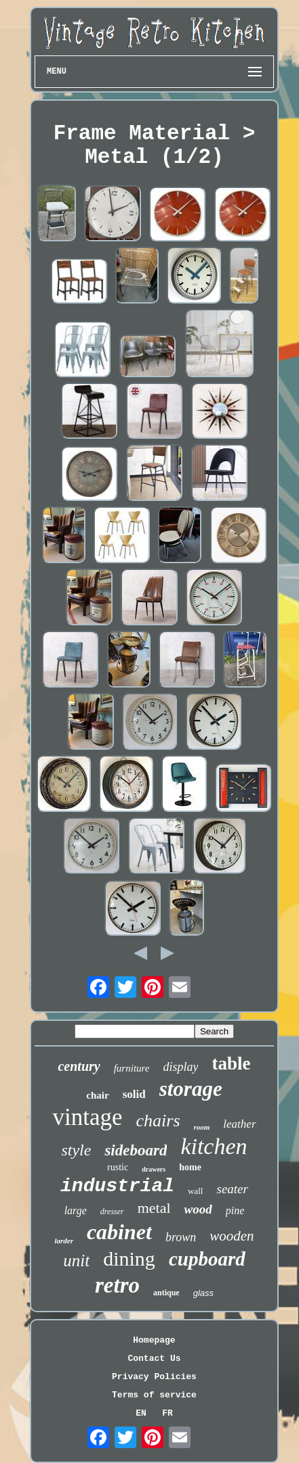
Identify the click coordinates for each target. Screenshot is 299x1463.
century (79, 1066)
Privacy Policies (154, 1377)
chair (97, 1095)
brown (180, 1237)
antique (166, 1292)
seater (231, 1189)
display (180, 1067)
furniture (132, 1068)
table (231, 1063)
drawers (153, 1169)
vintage (87, 1117)
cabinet (119, 1232)
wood (198, 1209)
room (202, 1127)
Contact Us (153, 1358)
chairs (158, 1120)
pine (235, 1210)
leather (239, 1124)
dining (129, 1258)
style (76, 1150)
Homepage (154, 1340)
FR (167, 1413)
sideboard (135, 1150)
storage (190, 1089)
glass (203, 1293)
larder (63, 1241)
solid (134, 1094)
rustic (117, 1167)
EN (141, 1413)
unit (76, 1260)
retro (117, 1285)
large (75, 1210)
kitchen (213, 1146)
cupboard (207, 1259)
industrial (117, 1186)
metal (154, 1207)
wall (195, 1191)
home (190, 1167)
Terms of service (154, 1395)
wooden (232, 1236)
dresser (112, 1211)
